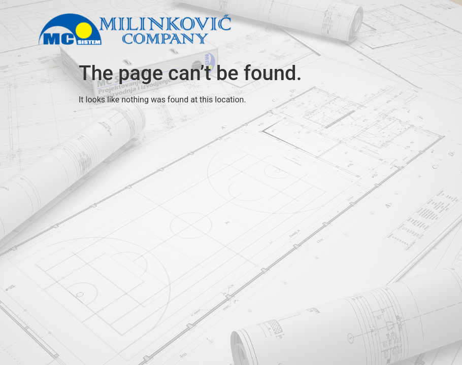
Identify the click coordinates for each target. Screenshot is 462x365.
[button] (373, 31)
